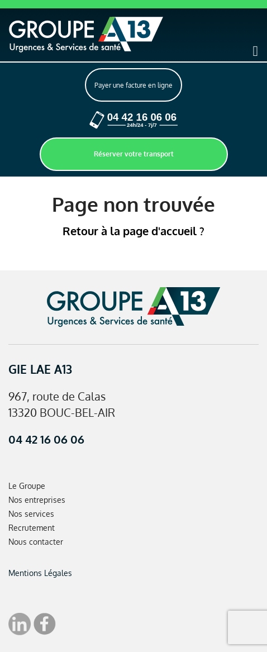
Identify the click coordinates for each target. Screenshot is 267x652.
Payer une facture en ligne (133, 85)
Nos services (31, 513)
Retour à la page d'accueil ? (133, 230)
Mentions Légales (40, 573)
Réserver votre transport (134, 154)
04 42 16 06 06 (46, 439)
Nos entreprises (36, 500)
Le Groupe (26, 486)
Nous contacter (35, 541)
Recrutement (31, 527)
